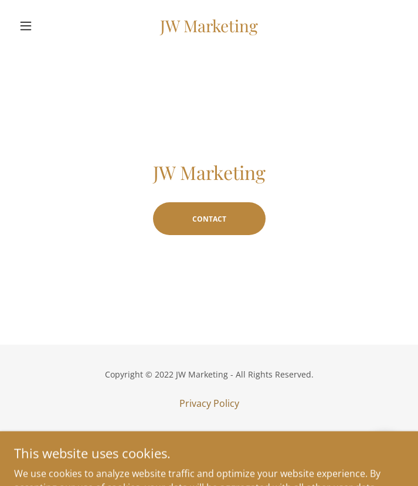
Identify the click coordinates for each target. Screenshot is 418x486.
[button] (43, 26)
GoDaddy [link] (233, 456)
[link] (209, 26)
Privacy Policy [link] (209, 403)
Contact (209, 219)
